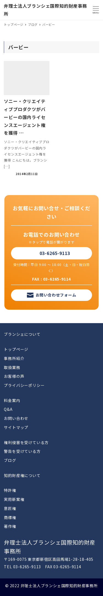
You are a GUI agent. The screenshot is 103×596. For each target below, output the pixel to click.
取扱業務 (12, 367)
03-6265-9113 (55, 253)
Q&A (8, 409)
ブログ (10, 460)
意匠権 (10, 508)
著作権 (10, 526)
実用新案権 (14, 499)
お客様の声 (14, 376)
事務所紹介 (14, 358)
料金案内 (12, 400)
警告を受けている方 (22, 451)
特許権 (10, 490)
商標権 (10, 517)
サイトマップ (16, 427)
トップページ (16, 349)
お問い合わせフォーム (56, 295)
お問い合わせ (16, 418)
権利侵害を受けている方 (26, 442)
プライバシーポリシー (24, 385)
